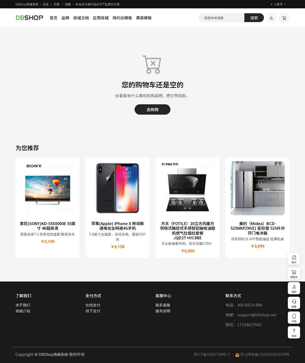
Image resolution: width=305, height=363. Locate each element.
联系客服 (162, 305)
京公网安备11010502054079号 (262, 354)
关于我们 (22, 305)
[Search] (221, 17)
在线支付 (92, 305)
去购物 (152, 109)
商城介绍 (22, 310)
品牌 (65, 18)
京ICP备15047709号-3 (212, 354)
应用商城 (101, 18)
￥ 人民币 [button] (276, 4)
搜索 (254, 18)
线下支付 (92, 310)
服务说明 (162, 310)
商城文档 (81, 18)
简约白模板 (122, 18)
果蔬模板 (144, 18)
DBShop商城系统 (53, 354)
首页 (53, 18)
